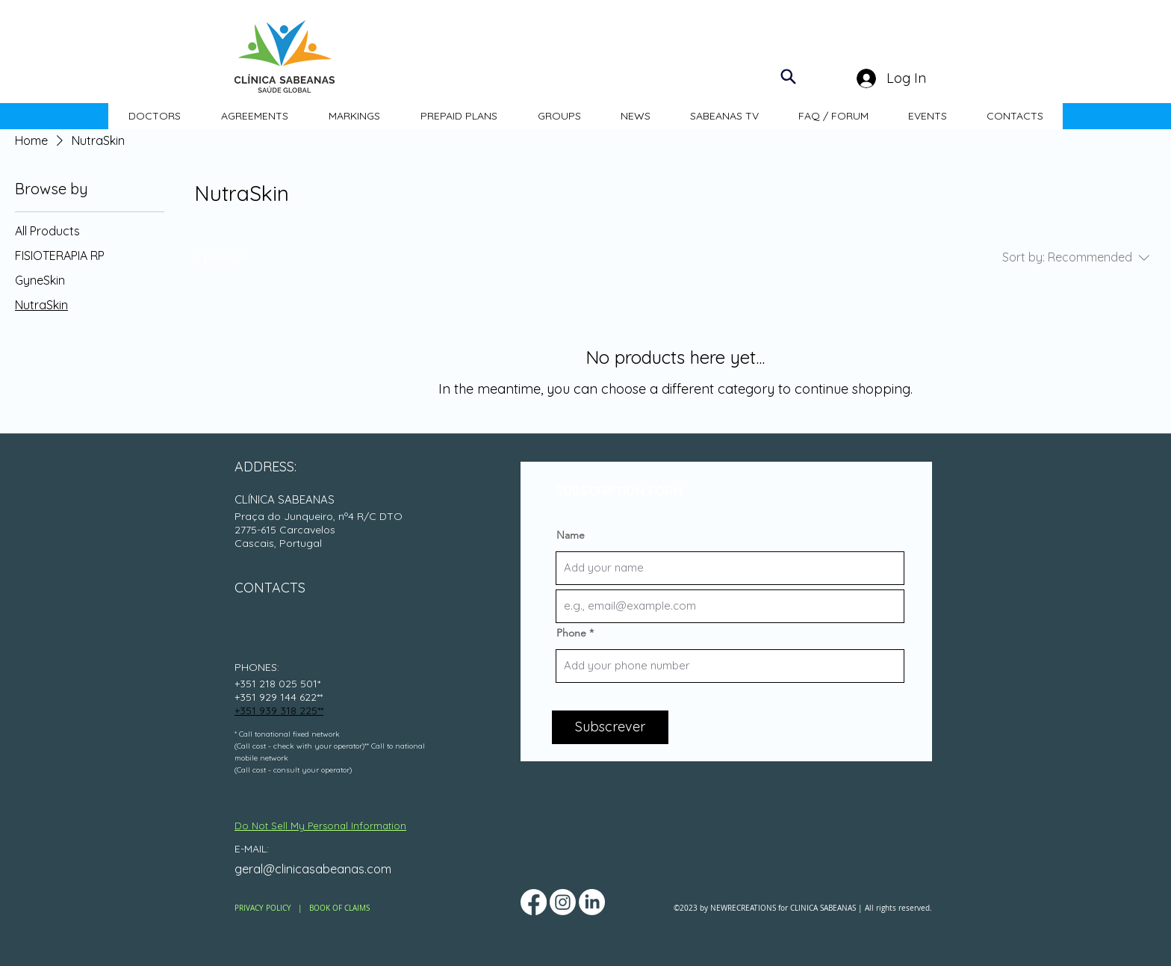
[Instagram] (563, 902)
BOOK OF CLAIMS (339, 908)
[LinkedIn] (592, 902)
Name (570, 535)
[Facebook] (534, 902)
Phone (571, 633)
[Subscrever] (610, 727)
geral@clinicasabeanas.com (312, 868)
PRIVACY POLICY (262, 908)
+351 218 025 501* (277, 683)
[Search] (788, 76)
